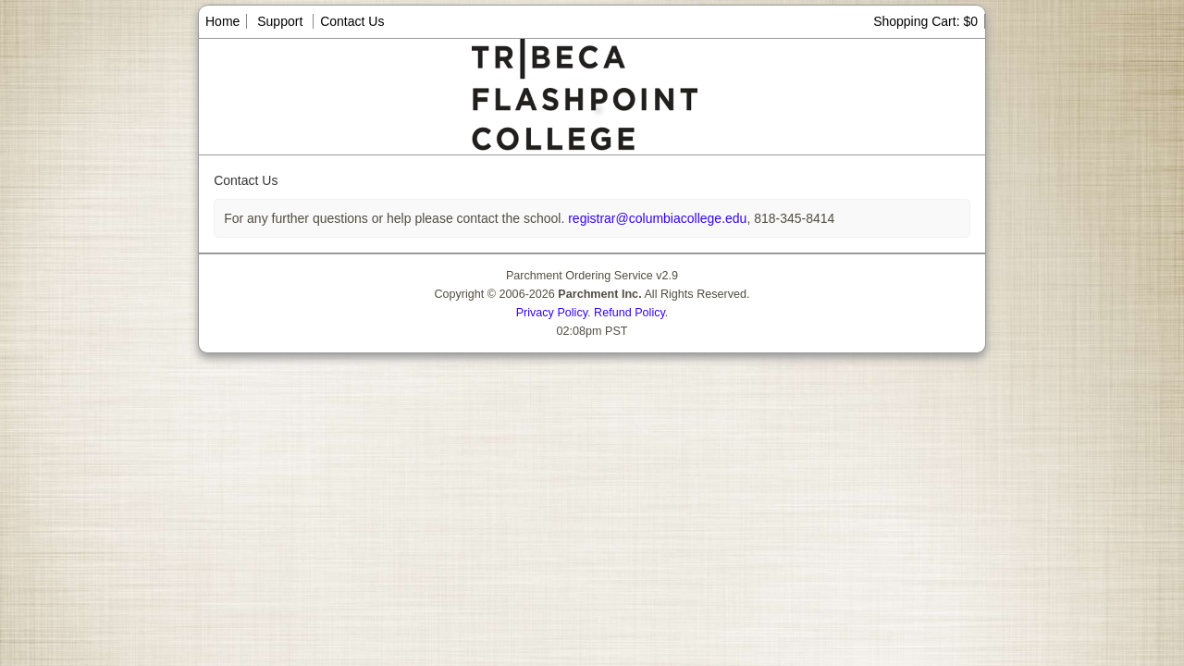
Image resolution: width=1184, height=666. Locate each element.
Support (279, 21)
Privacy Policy (551, 312)
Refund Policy (629, 312)
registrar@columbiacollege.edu (655, 218)
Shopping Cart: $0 (925, 21)
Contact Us (352, 21)
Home (222, 21)
